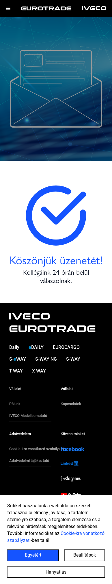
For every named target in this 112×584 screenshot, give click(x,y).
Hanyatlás (56, 573)
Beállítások (84, 556)
